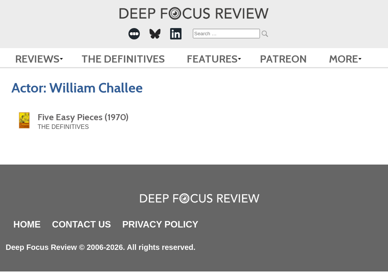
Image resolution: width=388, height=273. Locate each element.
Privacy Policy (160, 224)
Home (27, 224)
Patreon (283, 58)
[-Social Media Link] (134, 33)
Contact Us (81, 224)
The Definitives (123, 58)
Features (212, 58)
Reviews (37, 58)
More (343, 58)
